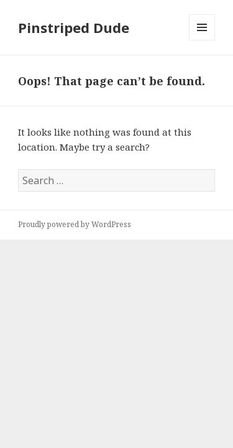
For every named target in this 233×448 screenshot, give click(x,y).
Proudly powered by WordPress (74, 224)
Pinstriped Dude (73, 27)
